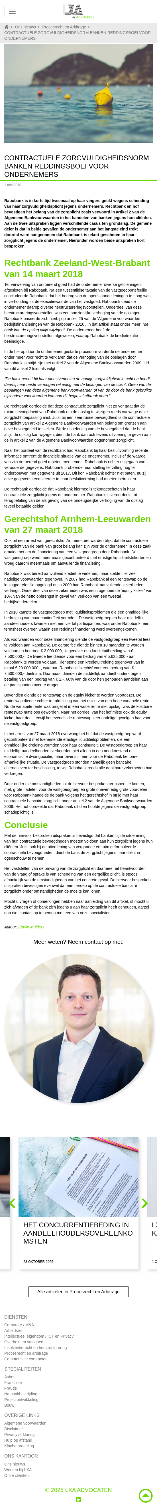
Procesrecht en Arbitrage (64, 27)
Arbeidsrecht (15, 1330)
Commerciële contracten (26, 1359)
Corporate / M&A (19, 1325)
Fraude (10, 1388)
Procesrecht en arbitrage (26, 1353)
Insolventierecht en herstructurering (35, 1347)
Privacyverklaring (19, 1434)
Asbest (10, 1377)
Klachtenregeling (19, 1446)
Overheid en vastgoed (23, 1342)
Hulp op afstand (18, 1440)
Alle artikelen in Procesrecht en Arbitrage (78, 1291)
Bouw (9, 1405)
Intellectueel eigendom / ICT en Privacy (39, 1336)
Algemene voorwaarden (25, 1423)
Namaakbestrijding (20, 1394)
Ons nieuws (25, 27)
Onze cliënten (16, 1475)
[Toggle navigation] (12, 11)
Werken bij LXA (18, 1469)
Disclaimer (13, 1429)
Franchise (13, 1382)
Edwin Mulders (31, 927)
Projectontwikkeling (21, 1399)
